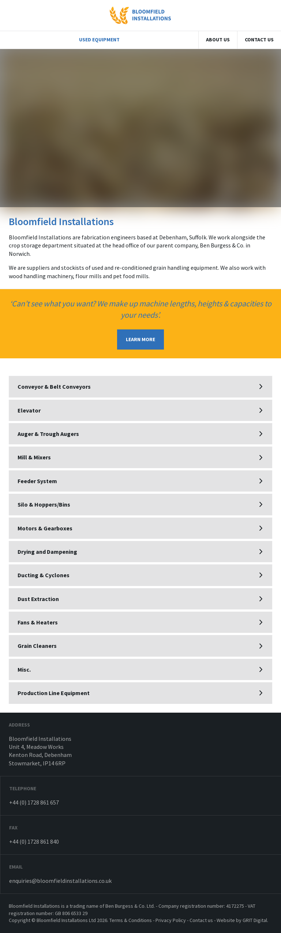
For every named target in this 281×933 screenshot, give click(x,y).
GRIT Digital (255, 920)
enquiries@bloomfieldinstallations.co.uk (60, 880)
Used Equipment (99, 39)
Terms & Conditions (130, 920)
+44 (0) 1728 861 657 (34, 802)
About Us (218, 39)
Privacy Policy (171, 920)
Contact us (259, 39)
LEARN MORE (140, 339)
